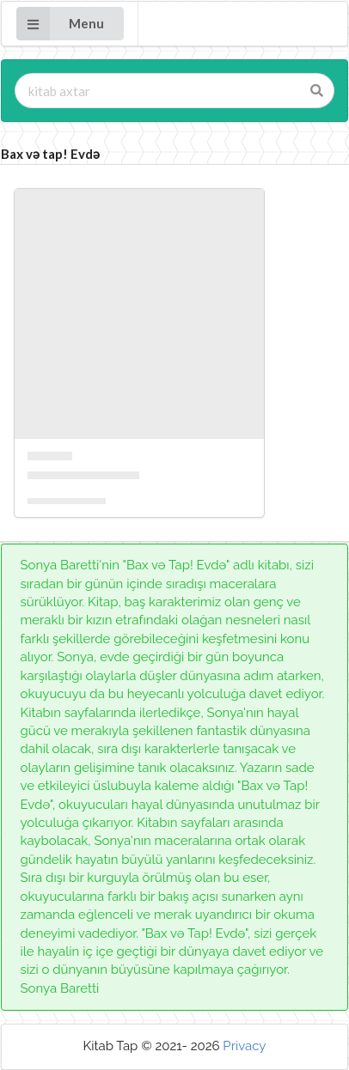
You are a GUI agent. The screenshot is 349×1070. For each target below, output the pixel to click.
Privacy (244, 1046)
